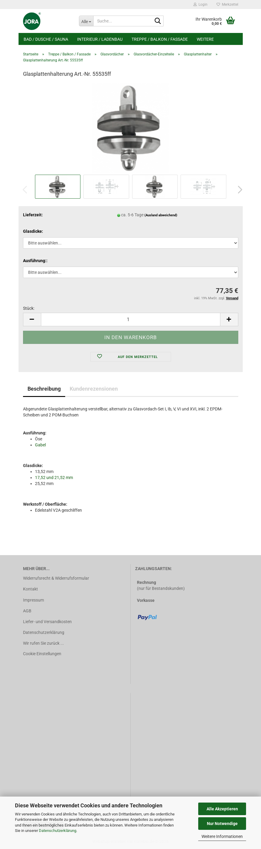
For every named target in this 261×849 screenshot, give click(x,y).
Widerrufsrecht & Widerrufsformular (56, 578)
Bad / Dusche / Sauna (46, 39)
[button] (238, 190)
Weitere (205, 39)
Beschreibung (44, 389)
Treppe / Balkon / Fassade (160, 39)
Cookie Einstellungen (42, 653)
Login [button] (200, 4)
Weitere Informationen (222, 836)
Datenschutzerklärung (57, 830)
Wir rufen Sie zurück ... (43, 643)
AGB (27, 610)
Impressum (33, 600)
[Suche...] (86, 21)
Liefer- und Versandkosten (47, 621)
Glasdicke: (33, 231)
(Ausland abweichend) (160, 215)
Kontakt (30, 589)
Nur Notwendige (222, 823)
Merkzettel (227, 4)
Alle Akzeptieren (222, 808)
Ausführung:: (35, 260)
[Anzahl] (130, 319)
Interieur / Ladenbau (100, 39)
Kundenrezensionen (94, 389)
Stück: (28, 308)
